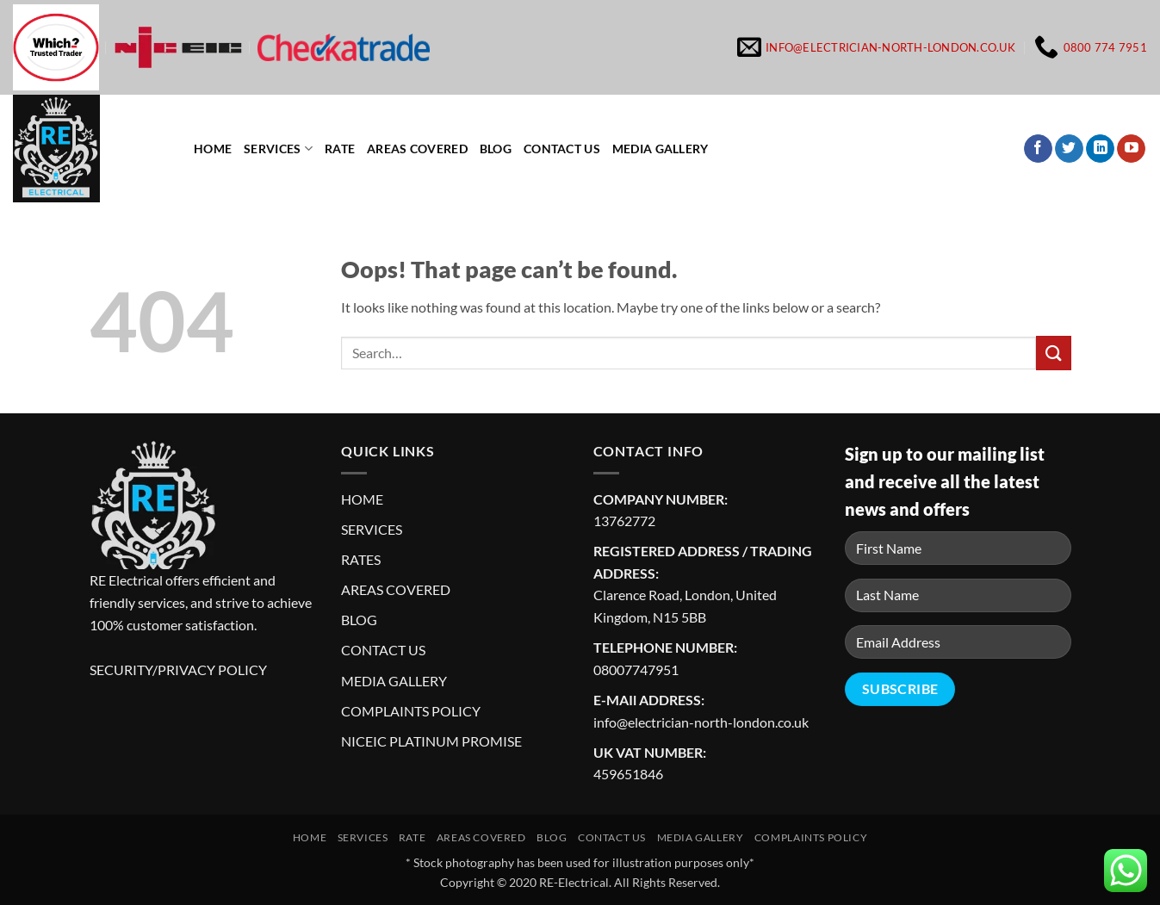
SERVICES (371, 529)
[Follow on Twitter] (1069, 149)
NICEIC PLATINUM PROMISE (431, 741)
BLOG (359, 619)
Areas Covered (417, 148)
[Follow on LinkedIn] (1100, 149)
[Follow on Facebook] (1038, 149)
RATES (361, 559)
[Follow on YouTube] (1131, 149)
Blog (496, 148)
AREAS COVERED (395, 589)
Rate (340, 148)
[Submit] (1053, 352)
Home (213, 148)
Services (278, 148)
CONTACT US (383, 650)
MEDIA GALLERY (394, 681)
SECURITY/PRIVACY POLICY (178, 669)
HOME (362, 499)
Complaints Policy (810, 837)
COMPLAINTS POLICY (411, 711)
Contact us (562, 148)
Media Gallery (660, 148)
